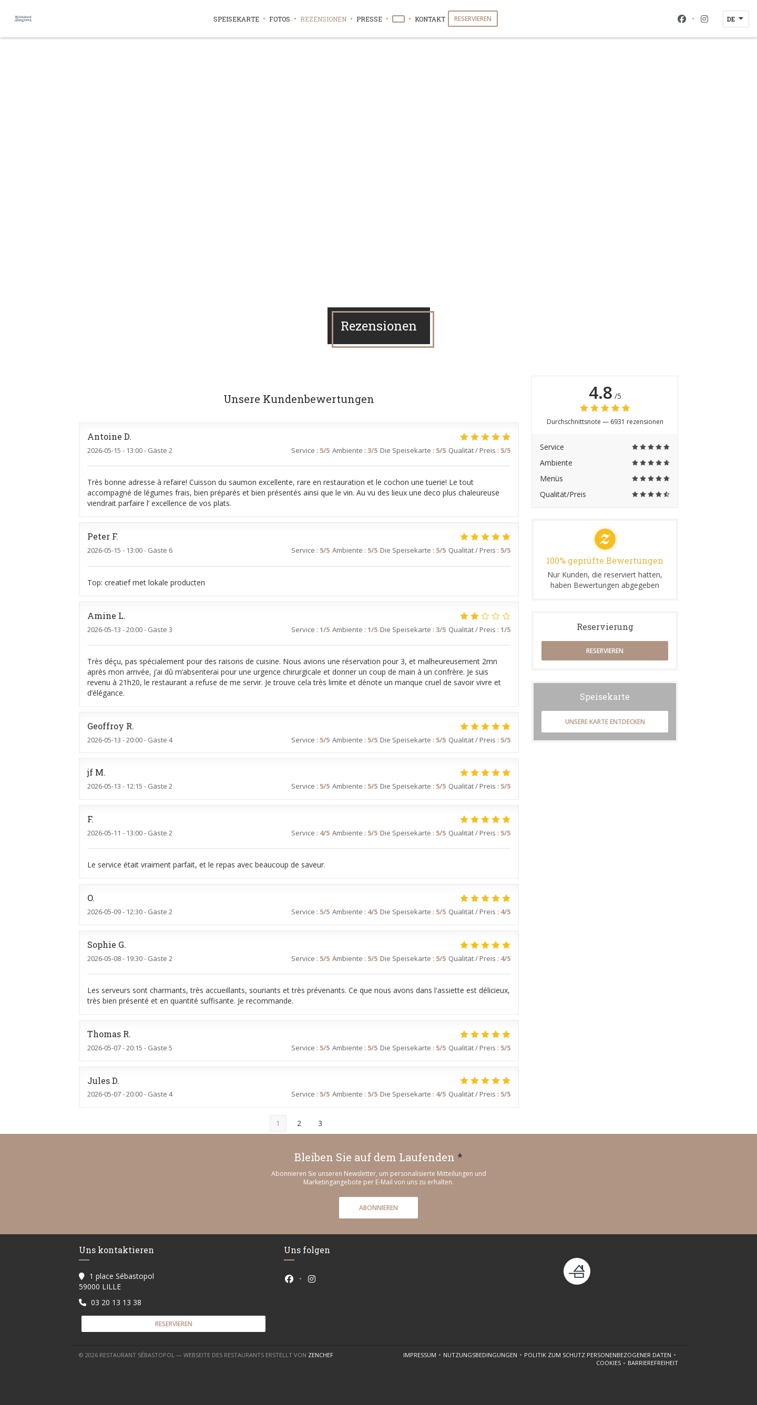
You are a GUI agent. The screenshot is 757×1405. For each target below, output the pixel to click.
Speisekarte (236, 19)
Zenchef (320, 1355)
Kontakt (430, 19)
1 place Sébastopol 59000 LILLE (116, 1281)
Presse (369, 19)
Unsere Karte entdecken (605, 721)
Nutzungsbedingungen (483, 1355)
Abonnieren (378, 1207)
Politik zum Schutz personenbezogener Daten (601, 1355)
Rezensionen (323, 19)
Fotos (279, 19)
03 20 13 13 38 (116, 1302)
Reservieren (473, 18)
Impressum (423, 1355)
